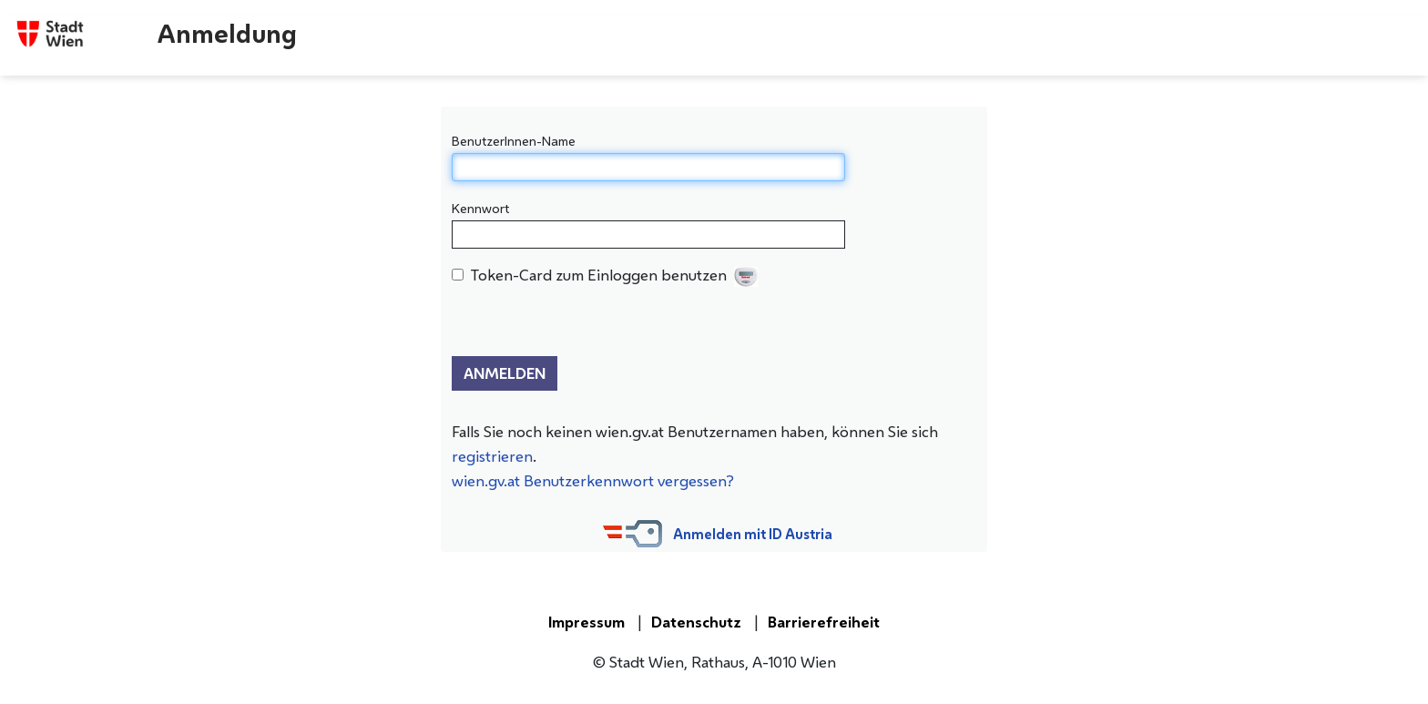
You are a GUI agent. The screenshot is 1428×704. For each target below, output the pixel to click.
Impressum (586, 622)
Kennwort (480, 208)
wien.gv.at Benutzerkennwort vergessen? (593, 481)
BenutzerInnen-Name (514, 140)
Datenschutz (696, 622)
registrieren (492, 456)
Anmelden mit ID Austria (752, 534)
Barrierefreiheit (824, 622)
